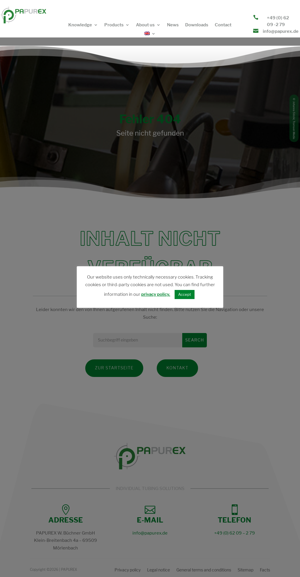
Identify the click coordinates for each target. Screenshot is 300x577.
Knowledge (80, 25)
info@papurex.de (281, 31)
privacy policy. (155, 294)
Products (114, 25)
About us (145, 25)
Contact (223, 25)
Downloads (196, 25)
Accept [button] (184, 294)
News (173, 25)
